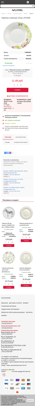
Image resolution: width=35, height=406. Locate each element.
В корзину (8, 245)
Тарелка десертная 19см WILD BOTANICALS (7, 270)
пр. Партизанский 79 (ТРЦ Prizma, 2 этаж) (13, 345)
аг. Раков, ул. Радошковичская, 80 (11, 349)
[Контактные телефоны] (28, 2)
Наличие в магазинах (9, 64)
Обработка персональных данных (13, 312)
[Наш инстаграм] (3, 375)
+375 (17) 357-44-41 (14, 191)
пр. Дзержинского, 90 (7, 341)
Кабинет (4, 315)
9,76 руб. (17, 75)
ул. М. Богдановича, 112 (8, 336)
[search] (33, 6)
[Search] (15, 6)
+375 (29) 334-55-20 (6, 328)
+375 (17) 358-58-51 (14, 174)
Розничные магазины (8, 306)
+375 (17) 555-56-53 (14, 183)
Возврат (26, 303)
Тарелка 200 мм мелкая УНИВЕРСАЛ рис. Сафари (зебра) (8, 225)
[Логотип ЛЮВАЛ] (17, 10)
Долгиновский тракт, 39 (8, 332)
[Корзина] (32, 2)
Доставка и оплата (15, 303)
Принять (30, 400)
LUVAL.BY (4, 369)
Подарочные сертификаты (10, 309)
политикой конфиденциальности (9, 404)
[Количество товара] (17, 85)
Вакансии (4, 303)
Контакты (29, 312)
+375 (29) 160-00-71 (6, 323)
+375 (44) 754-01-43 (7, 347)
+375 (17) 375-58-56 (7, 342)
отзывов (20, 371)
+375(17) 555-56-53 (17, 73)
